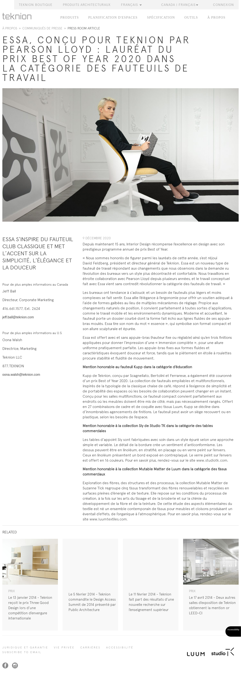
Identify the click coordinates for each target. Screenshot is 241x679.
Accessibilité (119, 647)
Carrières (90, 647)
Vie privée (64, 647)
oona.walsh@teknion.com (21, 374)
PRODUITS (69, 17)
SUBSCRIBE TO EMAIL (21, 652)
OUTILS (191, 17)
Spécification (161, 17)
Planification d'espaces (113, 17)
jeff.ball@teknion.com (18, 317)
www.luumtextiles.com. (108, 519)
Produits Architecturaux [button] (87, 5)
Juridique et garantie (25, 647)
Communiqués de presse (42, 28)
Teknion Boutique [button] (35, 5)
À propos (9, 28)
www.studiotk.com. (212, 460)
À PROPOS (216, 17)
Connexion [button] (223, 5)
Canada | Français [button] (179, 5)
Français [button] (131, 5)
